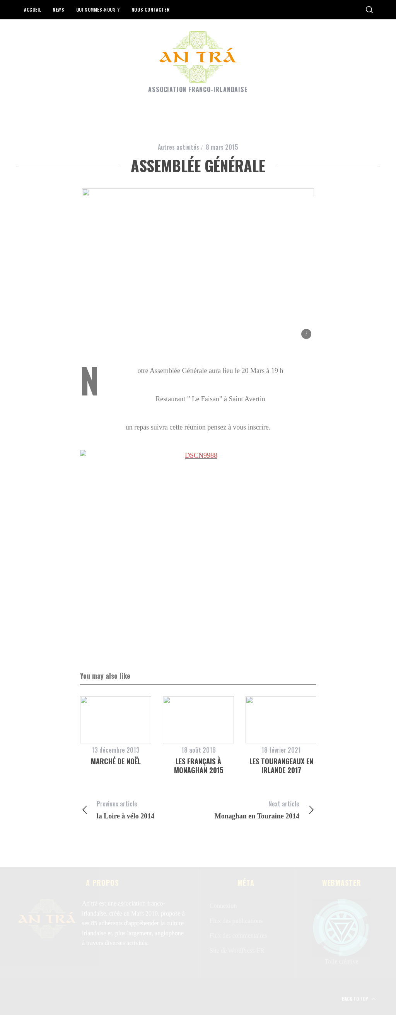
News (58, 9)
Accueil (32, 9)
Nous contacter (150, 9)
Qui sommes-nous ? (98, 9)
